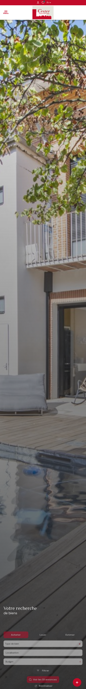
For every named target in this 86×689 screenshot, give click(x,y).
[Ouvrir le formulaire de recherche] (43, 680)
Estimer (70, 644)
